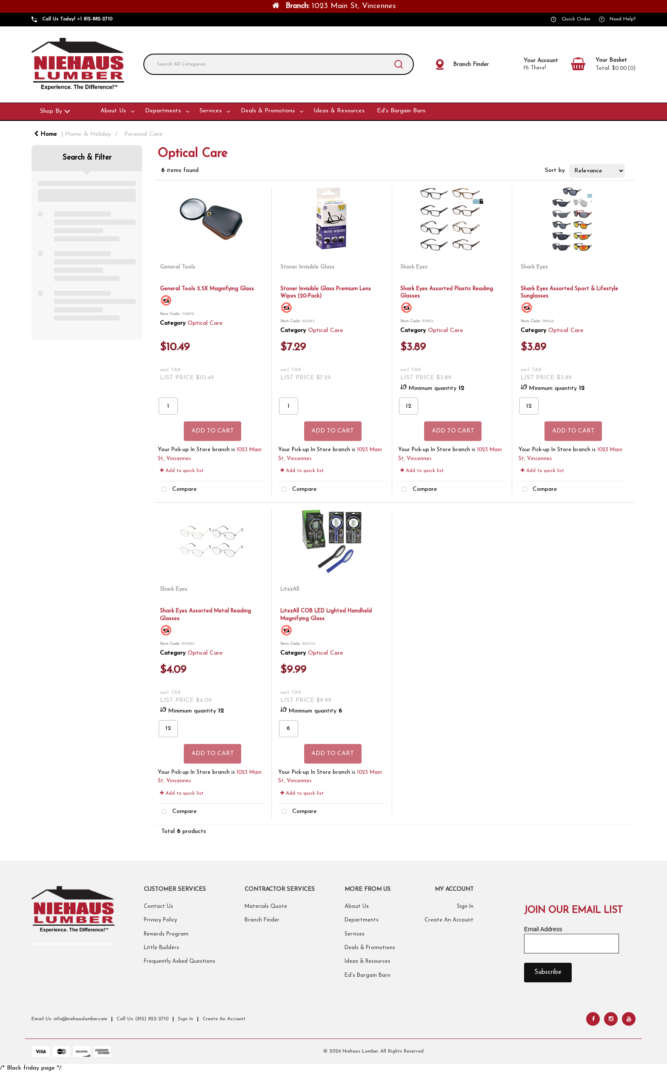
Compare (177, 490)
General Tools (177, 267)
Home (45, 134)
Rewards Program (166, 934)
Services (211, 111)
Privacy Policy (160, 920)
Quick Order (576, 19)
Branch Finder (262, 920)
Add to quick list (181, 470)
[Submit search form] (398, 64)
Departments (163, 111)
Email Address (543, 929)
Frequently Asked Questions (179, 961)
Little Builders (161, 947)
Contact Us (158, 906)
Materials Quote (266, 906)
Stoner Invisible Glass (307, 267)
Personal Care (143, 134)
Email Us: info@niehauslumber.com (69, 1018)
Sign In (465, 906)
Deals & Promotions (268, 111)
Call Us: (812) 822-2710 (142, 1018)
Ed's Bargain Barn (401, 111)
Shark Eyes (414, 267)
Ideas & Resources (339, 111)
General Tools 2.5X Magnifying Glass (207, 289)
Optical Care (205, 323)
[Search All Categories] (278, 64)
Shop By (51, 111)
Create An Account (449, 920)
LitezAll (289, 589)
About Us (113, 111)
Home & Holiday (88, 134)
